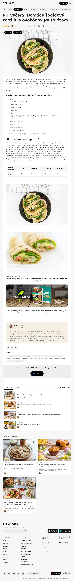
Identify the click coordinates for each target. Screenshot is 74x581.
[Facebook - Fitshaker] (4, 573)
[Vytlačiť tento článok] (38, 26)
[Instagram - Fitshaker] (9, 573)
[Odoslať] (26, 531)
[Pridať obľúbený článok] (34, 26)
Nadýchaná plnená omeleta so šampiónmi (42, 311)
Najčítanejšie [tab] (9, 388)
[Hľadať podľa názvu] (4, 9)
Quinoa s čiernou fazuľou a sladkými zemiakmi (39, 313)
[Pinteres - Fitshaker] (23, 573)
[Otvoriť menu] (70, 3)
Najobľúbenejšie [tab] (19, 388)
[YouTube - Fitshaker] (14, 573)
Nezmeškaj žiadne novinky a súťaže (14, 528)
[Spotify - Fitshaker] (18, 573)
